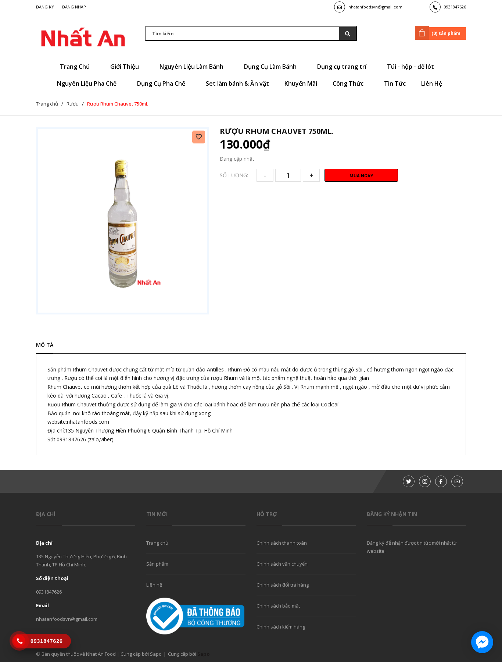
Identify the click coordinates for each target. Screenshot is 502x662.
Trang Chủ (77, 67)
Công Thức (351, 83)
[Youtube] (457, 481)
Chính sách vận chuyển (282, 563)
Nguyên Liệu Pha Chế (89, 83)
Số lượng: (234, 175)
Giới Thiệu (127, 67)
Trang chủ (157, 543)
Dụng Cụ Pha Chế (163, 83)
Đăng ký (45, 7)
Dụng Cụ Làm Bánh (273, 67)
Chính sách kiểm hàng (281, 626)
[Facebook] (441, 481)
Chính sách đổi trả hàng (283, 584)
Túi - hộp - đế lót (413, 67)
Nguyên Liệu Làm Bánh (194, 67)
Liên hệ (154, 584)
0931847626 (455, 7)
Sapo (203, 654)
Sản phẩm (157, 563)
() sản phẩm (438, 32)
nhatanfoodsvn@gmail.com (375, 7)
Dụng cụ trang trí (344, 67)
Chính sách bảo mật (278, 605)
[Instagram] (425, 481)
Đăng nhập (74, 7)
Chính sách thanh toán (282, 543)
